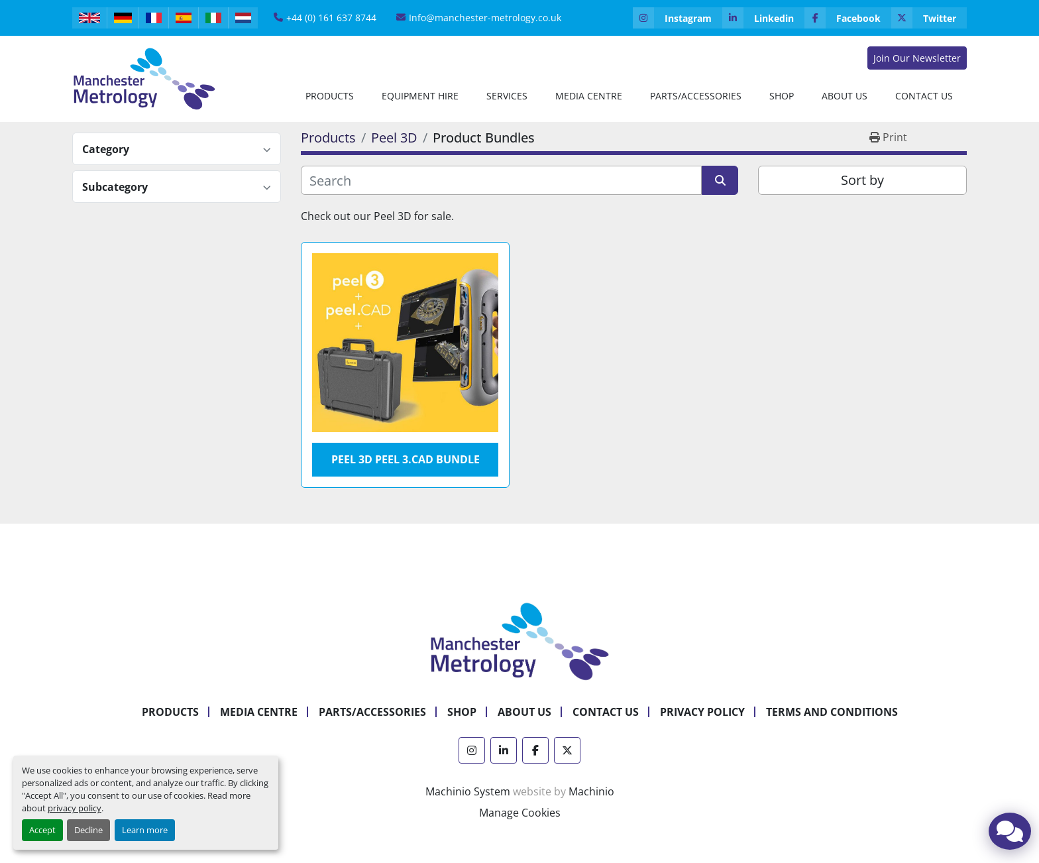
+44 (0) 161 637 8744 (331, 17)
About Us (844, 95)
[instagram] (677, 18)
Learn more (145, 830)
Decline (88, 830)
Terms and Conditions (832, 712)
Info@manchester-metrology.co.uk (485, 17)
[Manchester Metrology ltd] (519, 640)
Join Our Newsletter (917, 58)
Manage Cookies (520, 812)
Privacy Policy (702, 712)
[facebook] (847, 18)
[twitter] (929, 18)
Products (329, 95)
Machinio (591, 791)
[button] (330, 95)
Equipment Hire (420, 95)
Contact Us (924, 95)
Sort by (862, 180)
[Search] (501, 180)
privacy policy (74, 808)
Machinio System (467, 791)
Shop (781, 95)
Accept (42, 830)
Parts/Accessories (695, 95)
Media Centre (588, 95)
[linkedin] (763, 18)
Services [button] (506, 95)
